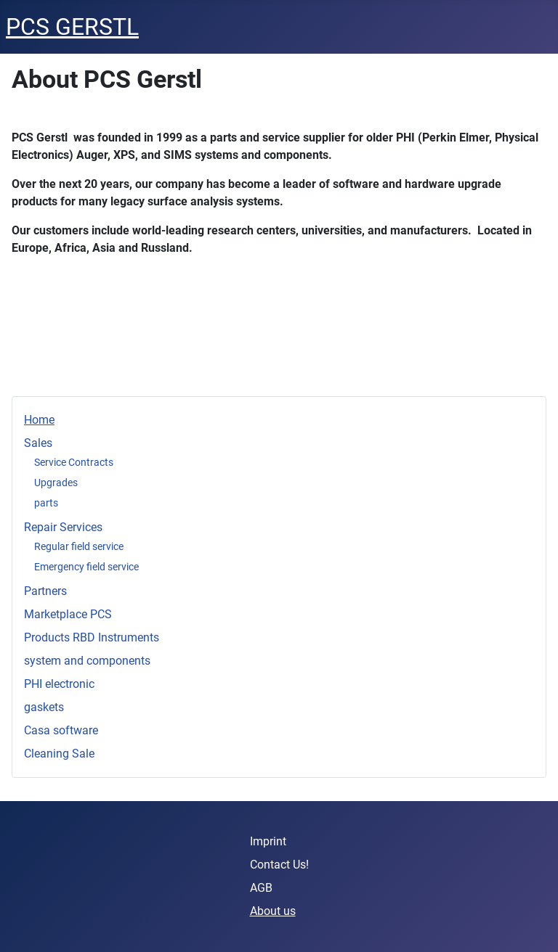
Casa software (61, 730)
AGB (261, 888)
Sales (38, 443)
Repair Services (63, 527)
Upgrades (56, 482)
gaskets (44, 707)
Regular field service (79, 546)
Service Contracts (73, 462)
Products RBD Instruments (91, 637)
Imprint (268, 841)
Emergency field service (86, 567)
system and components (87, 661)
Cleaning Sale (59, 753)
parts (46, 503)
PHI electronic (59, 684)
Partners (45, 591)
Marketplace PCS (68, 614)
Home (39, 420)
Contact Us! (279, 864)
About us (273, 911)
